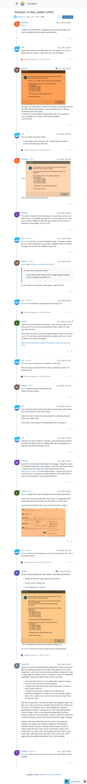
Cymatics (24, 213)
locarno (23, 321)
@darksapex (66, 50)
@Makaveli (28, 300)
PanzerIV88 (25, 664)
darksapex (24, 22)
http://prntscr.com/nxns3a (31, 471)
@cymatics (25, 241)
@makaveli (25, 303)
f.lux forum (32, 4)
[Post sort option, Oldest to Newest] (59, 17)
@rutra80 (32, 751)
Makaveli (24, 68)
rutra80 (23, 571)
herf (22, 47)
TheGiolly (24, 751)
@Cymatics (29, 238)
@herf (23, 25)
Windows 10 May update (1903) (42, 264)
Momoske (24, 461)
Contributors (56, 775)
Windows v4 (21, 17)
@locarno (28, 360)
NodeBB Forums (45, 775)
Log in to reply (67, 17)
